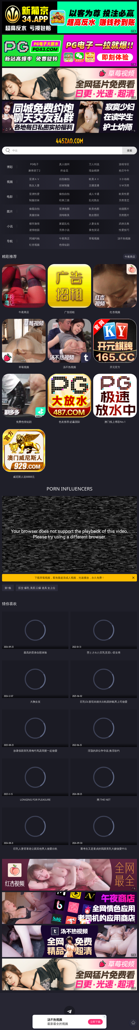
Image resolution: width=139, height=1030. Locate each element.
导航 (10, 241)
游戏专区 (124, 164)
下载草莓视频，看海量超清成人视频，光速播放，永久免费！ (85, 578)
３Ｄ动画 (124, 179)
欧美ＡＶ (94, 179)
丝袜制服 (64, 185)
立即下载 (95, 1022)
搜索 (129, 150)
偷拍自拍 (64, 194)
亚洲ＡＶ (34, 179)
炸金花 (64, 170)
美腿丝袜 (34, 215)
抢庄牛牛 (124, 170)
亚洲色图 (64, 208)
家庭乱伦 (64, 223)
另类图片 (124, 215)
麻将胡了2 (34, 170)
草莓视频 (94, 238)
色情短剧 (64, 244)
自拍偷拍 (64, 179)
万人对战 (94, 164)
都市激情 (34, 223)
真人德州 (64, 164)
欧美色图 (94, 208)
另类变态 (124, 200)
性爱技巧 (124, 230)
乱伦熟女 (94, 200)
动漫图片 (124, 208)
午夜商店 (64, 238)
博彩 (10, 167)
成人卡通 (94, 194)
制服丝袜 (34, 200)
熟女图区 (94, 215)
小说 (10, 226)
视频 (10, 182)
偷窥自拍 (34, 208)
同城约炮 (34, 238)
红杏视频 (34, 244)
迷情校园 (34, 230)
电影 (10, 196)
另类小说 (64, 230)
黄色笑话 (94, 230)
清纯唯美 (64, 215)
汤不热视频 (124, 238)
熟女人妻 (34, 185)
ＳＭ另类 (124, 185)
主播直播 (94, 185)
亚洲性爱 (34, 194)
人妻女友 (94, 223)
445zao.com (69, 141)
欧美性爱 (124, 194)
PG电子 (34, 164)
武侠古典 (124, 223)
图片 (10, 211)
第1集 (8, 588)
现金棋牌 (94, 170)
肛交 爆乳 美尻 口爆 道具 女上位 (36, 588)
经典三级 (64, 200)
